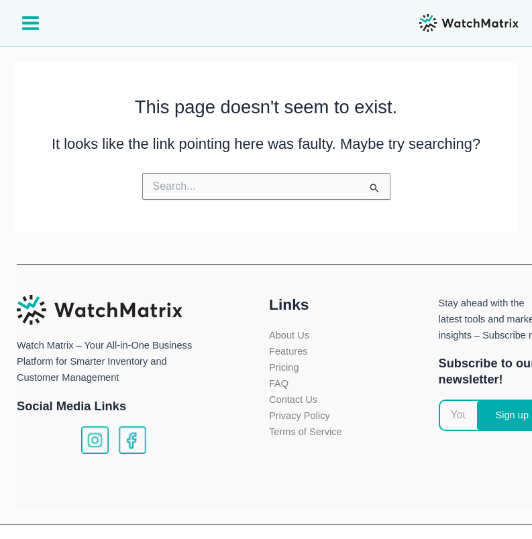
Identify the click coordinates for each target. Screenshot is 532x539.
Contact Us (293, 399)
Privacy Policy (299, 415)
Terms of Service (305, 431)
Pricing (284, 367)
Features (288, 351)
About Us (289, 335)
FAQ (278, 383)
